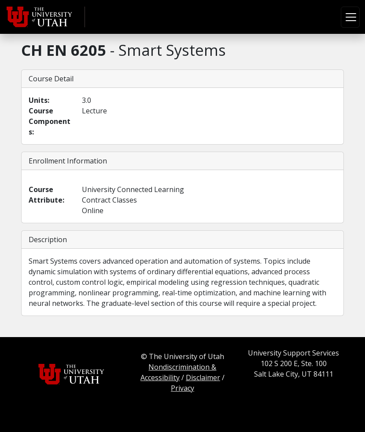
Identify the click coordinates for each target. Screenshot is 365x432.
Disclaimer (203, 377)
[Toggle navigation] (350, 17)
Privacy (182, 388)
